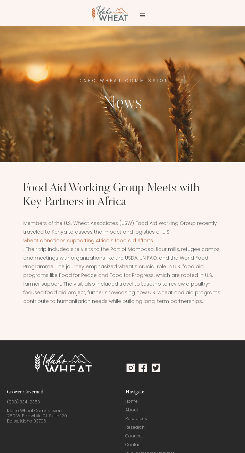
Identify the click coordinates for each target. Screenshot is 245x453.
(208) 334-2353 (23, 401)
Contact (133, 444)
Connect (134, 435)
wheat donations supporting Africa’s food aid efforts (88, 240)
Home (131, 401)
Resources (136, 418)
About (131, 409)
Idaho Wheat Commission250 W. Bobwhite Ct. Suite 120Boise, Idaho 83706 (37, 416)
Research (135, 427)
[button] (142, 15)
